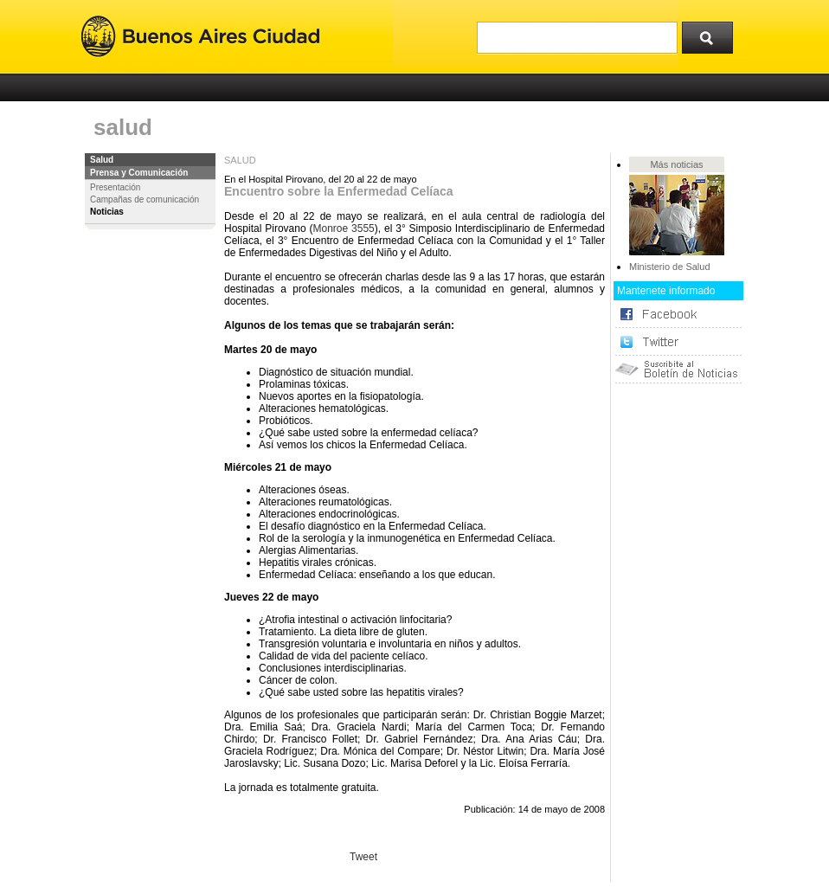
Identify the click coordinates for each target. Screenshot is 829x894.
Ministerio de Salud (669, 266)
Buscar (713, 34)
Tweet (363, 857)
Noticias (107, 211)
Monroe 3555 (343, 228)
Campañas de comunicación (144, 199)
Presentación (115, 187)
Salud (101, 159)
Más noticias (676, 164)
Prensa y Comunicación (139, 172)
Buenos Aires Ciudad (200, 37)
